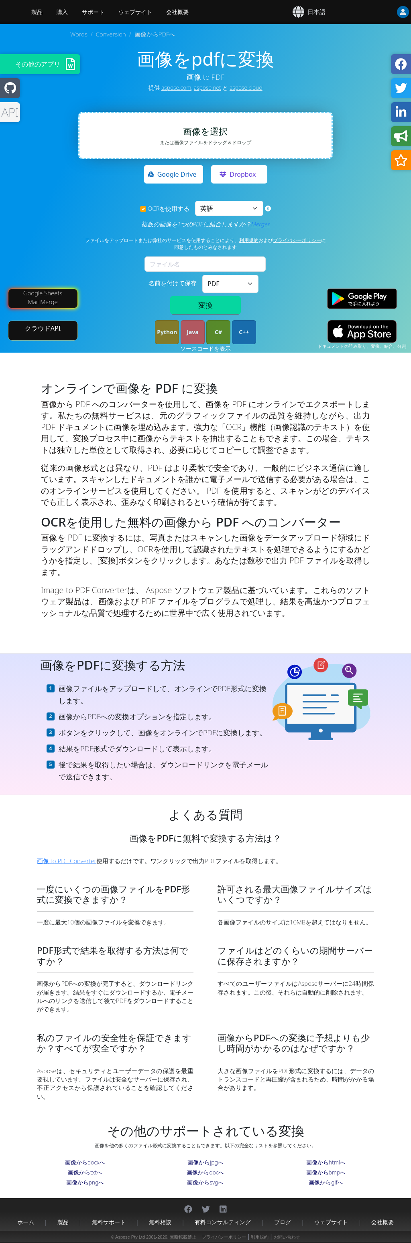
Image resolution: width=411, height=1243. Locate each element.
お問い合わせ (287, 1237)
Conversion (111, 34)
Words (78, 34)
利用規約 (248, 240)
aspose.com (176, 87)
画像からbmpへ (326, 1172)
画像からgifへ (326, 1182)
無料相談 (160, 1222)
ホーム (25, 1222)
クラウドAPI (43, 328)
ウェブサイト (135, 12)
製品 (63, 1222)
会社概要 (177, 12)
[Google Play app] (362, 298)
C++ (244, 332)
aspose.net (207, 87)
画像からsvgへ (205, 1182)
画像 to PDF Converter (66, 861)
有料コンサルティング (223, 1222)
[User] (387, 12)
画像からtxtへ (85, 1172)
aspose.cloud (246, 87)
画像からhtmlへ (326, 1162)
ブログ (282, 1222)
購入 (62, 12)
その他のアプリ (37, 64)
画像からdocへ (205, 1172)
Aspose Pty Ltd (130, 1237)
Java (192, 332)
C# (218, 332)
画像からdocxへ (85, 1162)
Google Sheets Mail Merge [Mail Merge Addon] (43, 297)
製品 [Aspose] (37, 12)
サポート (93, 12)
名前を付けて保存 (173, 283)
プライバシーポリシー (297, 240)
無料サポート (109, 1222)
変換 (205, 305)
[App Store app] (362, 331)
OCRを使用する (168, 208)
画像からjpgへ (205, 1162)
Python (167, 332)
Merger (260, 224)
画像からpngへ (85, 1182)
